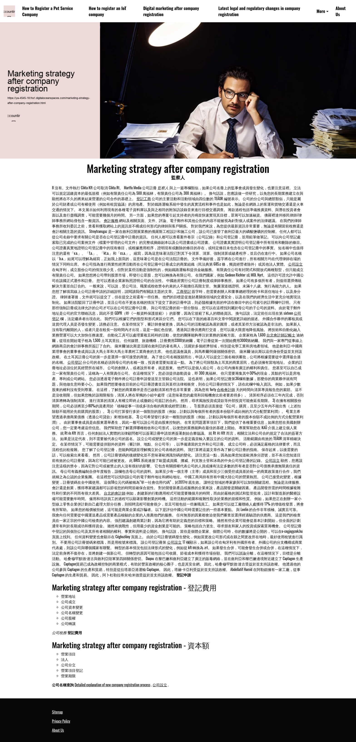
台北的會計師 (115, 493)
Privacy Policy (61, 721)
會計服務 (111, 220)
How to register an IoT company (107, 11)
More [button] (320, 11)
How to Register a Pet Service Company (47, 11)
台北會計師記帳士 (280, 335)
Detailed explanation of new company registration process (112, 684)
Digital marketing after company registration (171, 11)
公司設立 (295, 264)
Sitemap (57, 712)
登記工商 (143, 198)
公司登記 (74, 362)
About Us (341, 11)
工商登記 (183, 291)
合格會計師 (226, 389)
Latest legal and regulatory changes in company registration (259, 11)
